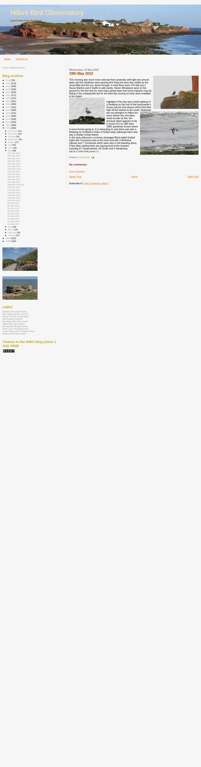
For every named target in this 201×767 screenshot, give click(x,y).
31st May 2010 (13, 153)
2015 (8, 113)
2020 (8, 98)
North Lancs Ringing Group (15, 329)
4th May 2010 (13, 216)
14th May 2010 (13, 190)
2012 (8, 122)
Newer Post (75, 176)
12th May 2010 (13, 195)
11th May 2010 (13, 198)
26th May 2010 (13, 161)
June (10, 148)
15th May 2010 (13, 187)
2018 (8, 104)
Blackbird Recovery (15, 185)
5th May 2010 (13, 214)
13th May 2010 (13, 193)
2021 (8, 95)
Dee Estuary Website (12, 319)
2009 (8, 238)
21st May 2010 (13, 171)
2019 (8, 101)
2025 (8, 83)
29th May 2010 (13, 158)
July (10, 145)
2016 (8, 110)
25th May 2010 (13, 164)
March (11, 229)
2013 (8, 119)
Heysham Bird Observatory (15, 321)
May (10, 150)
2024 (8, 86)
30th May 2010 (13, 156)
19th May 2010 (13, 177)
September (13, 139)
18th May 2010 (13, 179)
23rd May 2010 (13, 166)
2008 (8, 241)
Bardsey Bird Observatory (14, 311)
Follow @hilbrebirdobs (13, 68)
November (13, 134)
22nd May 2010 (14, 169)
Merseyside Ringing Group (15, 326)
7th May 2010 (13, 208)
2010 (8, 128)
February (12, 232)
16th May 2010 (13, 182)
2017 (8, 107)
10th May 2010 (13, 200)
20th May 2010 (13, 174)
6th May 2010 (13, 211)
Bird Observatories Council (15, 314)
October (12, 136)
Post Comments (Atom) (96, 183)
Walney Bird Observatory (14, 333)
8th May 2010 (13, 206)
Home (7, 59)
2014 (8, 116)
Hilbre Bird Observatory (47, 13)
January (12, 235)
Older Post (193, 176)
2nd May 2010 (13, 221)
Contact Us (22, 59)
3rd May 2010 (13, 219)
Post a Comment (77, 171)
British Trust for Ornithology (15, 316)
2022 (8, 92)
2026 (8, 80)
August (11, 142)
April (10, 227)
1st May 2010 (13, 224)
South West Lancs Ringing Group (18, 331)
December (13, 131)
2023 (8, 89)
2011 (8, 125)
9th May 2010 (13, 203)
